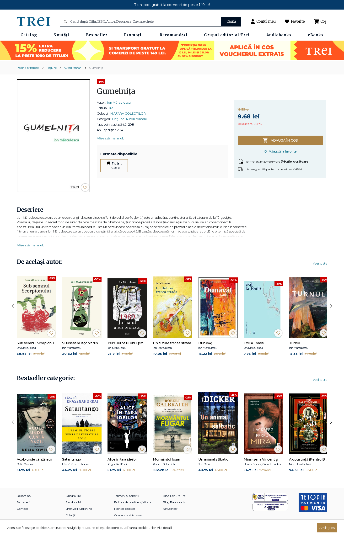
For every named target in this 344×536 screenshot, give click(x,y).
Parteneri (23, 502)
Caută (231, 21)
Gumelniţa (96, 67)
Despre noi (24, 496)
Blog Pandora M (174, 502)
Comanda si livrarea (128, 515)
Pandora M (73, 502)
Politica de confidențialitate (132, 502)
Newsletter (170, 508)
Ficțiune (52, 67)
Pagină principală (28, 67)
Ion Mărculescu (119, 102)
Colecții (70, 515)
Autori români (73, 67)
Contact (22, 508)
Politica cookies (124, 508)
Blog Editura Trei (174, 496)
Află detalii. (164, 528)
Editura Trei (73, 496)
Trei (111, 108)
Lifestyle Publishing (78, 508)
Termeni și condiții (126, 496)
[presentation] (13, 306)
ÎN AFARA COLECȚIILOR (128, 113)
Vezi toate (320, 263)
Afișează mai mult (110, 138)
